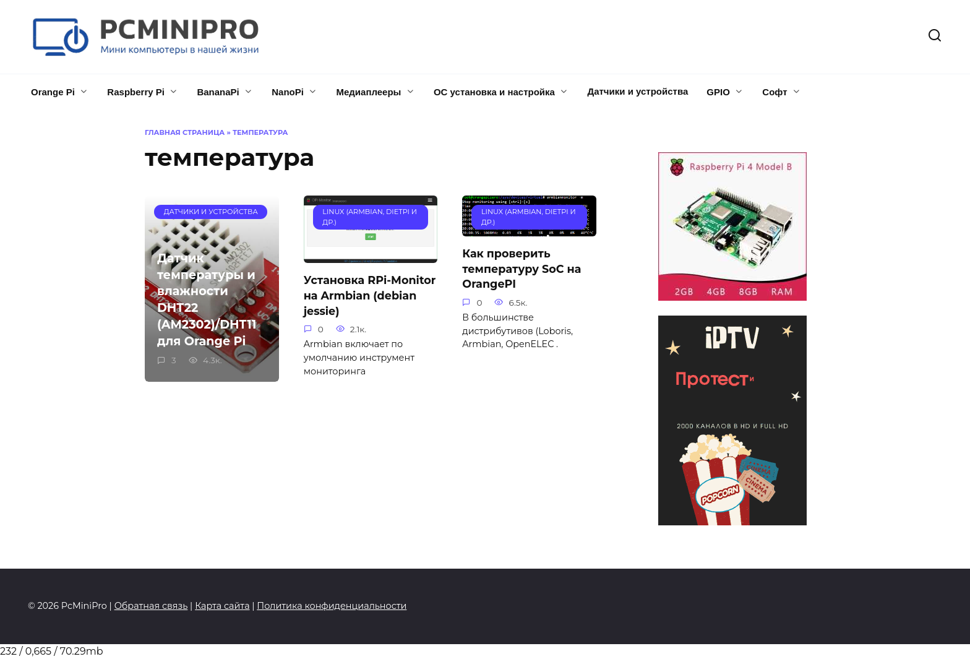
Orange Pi (53, 92)
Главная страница (185, 132)
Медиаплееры (368, 92)
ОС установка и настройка (494, 92)
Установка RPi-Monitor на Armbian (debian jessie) (370, 295)
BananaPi (218, 92)
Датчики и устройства (637, 91)
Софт (774, 92)
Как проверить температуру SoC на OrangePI (521, 268)
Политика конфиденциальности (331, 605)
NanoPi (288, 92)
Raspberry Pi (136, 92)
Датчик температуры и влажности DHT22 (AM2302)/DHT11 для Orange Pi (206, 299)
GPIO (718, 92)
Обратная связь (151, 605)
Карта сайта (222, 605)
